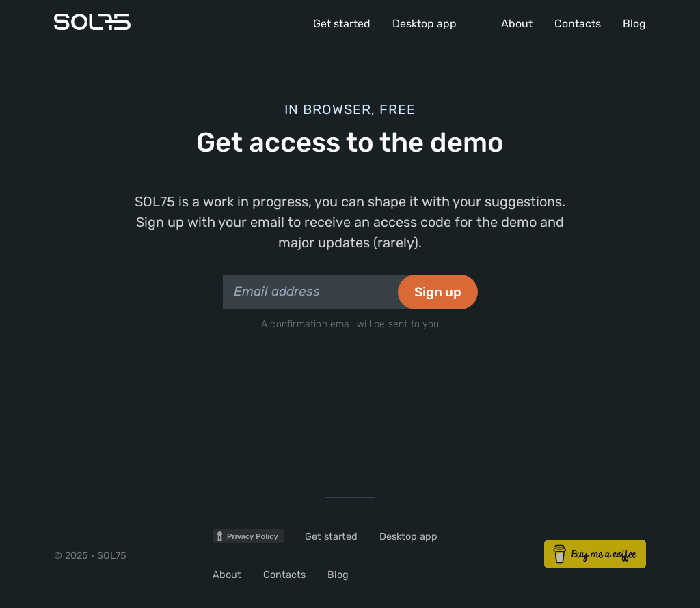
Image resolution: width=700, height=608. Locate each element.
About (517, 23)
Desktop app (424, 23)
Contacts (577, 23)
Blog (634, 23)
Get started (342, 23)
